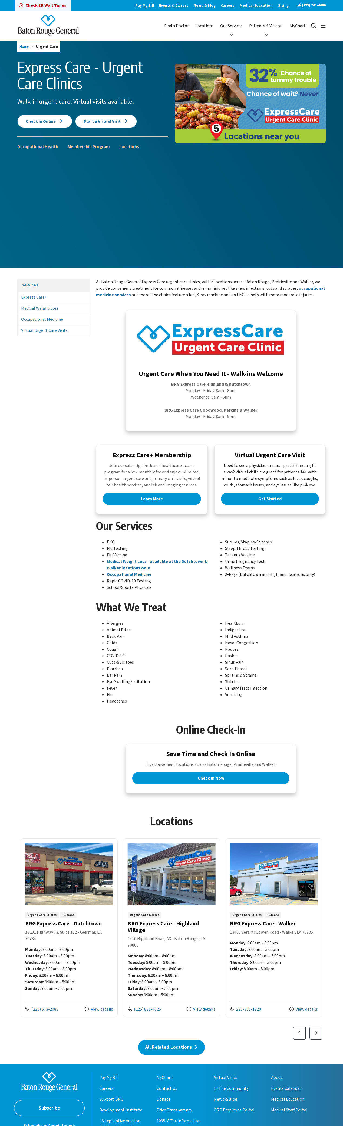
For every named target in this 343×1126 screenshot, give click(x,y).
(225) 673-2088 (41, 1018)
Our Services (231, 26)
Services (30, 285)
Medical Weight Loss (40, 308)
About (276, 1087)
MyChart (298, 26)
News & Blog (205, 5)
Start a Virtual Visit (106, 121)
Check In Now (211, 785)
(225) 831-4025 (144, 1018)
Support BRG (111, 1109)
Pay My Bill (144, 5)
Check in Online (45, 121)
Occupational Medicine (42, 319)
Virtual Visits (225, 1087)
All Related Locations (171, 1056)
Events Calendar (286, 1098)
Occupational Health (37, 147)
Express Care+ (34, 297)
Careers (228, 5)
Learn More (152, 503)
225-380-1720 (245, 1018)
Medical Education (256, 5)
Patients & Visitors (266, 26)
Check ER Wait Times (42, 5)
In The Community (231, 1098)
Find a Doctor (176, 26)
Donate (163, 1109)
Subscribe (49, 1117)
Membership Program (89, 147)
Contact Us (167, 1098)
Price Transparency (174, 1119)
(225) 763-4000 (311, 5)
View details (99, 1018)
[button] (323, 26)
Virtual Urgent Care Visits (44, 330)
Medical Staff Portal (289, 1119)
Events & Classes (174, 5)
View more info (69, 937)
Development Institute (120, 1119)
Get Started (270, 503)
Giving (283, 5)
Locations (204, 26)
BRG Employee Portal (234, 1119)
